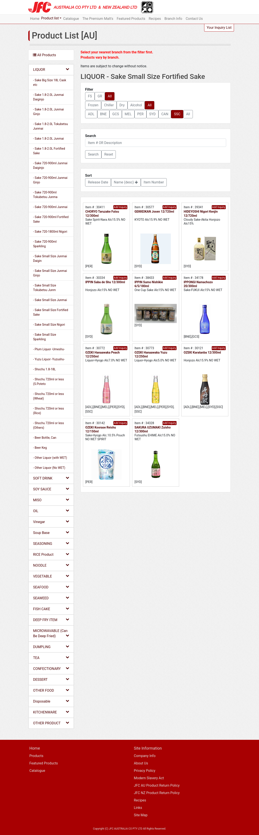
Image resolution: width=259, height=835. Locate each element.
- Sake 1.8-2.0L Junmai (48, 138)
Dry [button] (122, 105)
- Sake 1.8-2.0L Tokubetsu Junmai (50, 126)
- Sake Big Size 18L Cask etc (49, 82)
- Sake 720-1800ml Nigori (50, 231)
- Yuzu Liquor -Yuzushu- (49, 359)
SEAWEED (51, 598)
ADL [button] (91, 114)
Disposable (51, 701)
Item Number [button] (154, 182)
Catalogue (71, 19)
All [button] (110, 96)
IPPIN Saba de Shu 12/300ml (105, 282)
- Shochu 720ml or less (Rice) (48, 411)
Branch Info (173, 19)
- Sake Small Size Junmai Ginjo (50, 273)
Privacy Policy (144, 771)
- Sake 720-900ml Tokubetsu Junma (45, 195)
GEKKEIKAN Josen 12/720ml (154, 211)
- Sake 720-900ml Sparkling (45, 244)
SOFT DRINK (51, 478)
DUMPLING (51, 646)
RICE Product (51, 554)
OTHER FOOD (51, 690)
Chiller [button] (109, 105)
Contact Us (194, 19)
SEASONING (51, 543)
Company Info (145, 756)
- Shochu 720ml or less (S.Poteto (48, 382)
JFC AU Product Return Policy (157, 785)
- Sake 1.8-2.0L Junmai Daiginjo (48, 97)
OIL (51, 510)
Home (34, 19)
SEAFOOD (51, 587)
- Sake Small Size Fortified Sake (50, 312)
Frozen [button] (93, 105)
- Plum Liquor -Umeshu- (49, 349)
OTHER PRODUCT (51, 723)
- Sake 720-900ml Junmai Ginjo (50, 180)
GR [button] (100, 96)
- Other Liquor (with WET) (50, 457)
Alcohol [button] (136, 105)
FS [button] (90, 96)
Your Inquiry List (219, 27)
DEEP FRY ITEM (51, 619)
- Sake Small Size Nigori (49, 324)
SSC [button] (177, 114)
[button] (93, 154)
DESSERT (51, 679)
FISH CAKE (51, 608)
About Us (141, 763)
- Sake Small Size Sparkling (44, 337)
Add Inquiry (120, 207)
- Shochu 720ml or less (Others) (48, 425)
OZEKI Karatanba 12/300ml (202, 352)
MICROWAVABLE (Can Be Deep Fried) (51, 633)
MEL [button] (128, 114)
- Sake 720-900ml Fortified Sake (51, 219)
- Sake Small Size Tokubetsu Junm (44, 288)
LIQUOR (51, 69)
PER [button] (140, 114)
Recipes (155, 19)
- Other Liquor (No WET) (49, 467)
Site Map (141, 815)
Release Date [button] (98, 182)
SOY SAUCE (51, 489)
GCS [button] (115, 114)
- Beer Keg (40, 447)
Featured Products (131, 19)
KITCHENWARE (51, 712)
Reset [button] (108, 154)
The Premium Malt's (97, 19)
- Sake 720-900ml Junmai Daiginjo (50, 165)
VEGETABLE (51, 576)
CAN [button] (164, 114)
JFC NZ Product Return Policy (157, 793)
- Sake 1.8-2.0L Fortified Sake (49, 151)
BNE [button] (103, 114)
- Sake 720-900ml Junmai (50, 207)
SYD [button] (152, 114)
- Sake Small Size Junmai (50, 300)
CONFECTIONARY (51, 668)
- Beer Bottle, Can (44, 437)
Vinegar (51, 521)
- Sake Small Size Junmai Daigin (50, 258)
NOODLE (51, 565)
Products (36, 756)
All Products (44, 55)
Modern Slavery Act (149, 778)
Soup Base (51, 532)
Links (138, 808)
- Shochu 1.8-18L (44, 369)
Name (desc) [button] (126, 182)
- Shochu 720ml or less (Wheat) (48, 396)
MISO (51, 500)
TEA (51, 657)
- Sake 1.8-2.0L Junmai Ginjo (48, 112)
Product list (50, 18)
